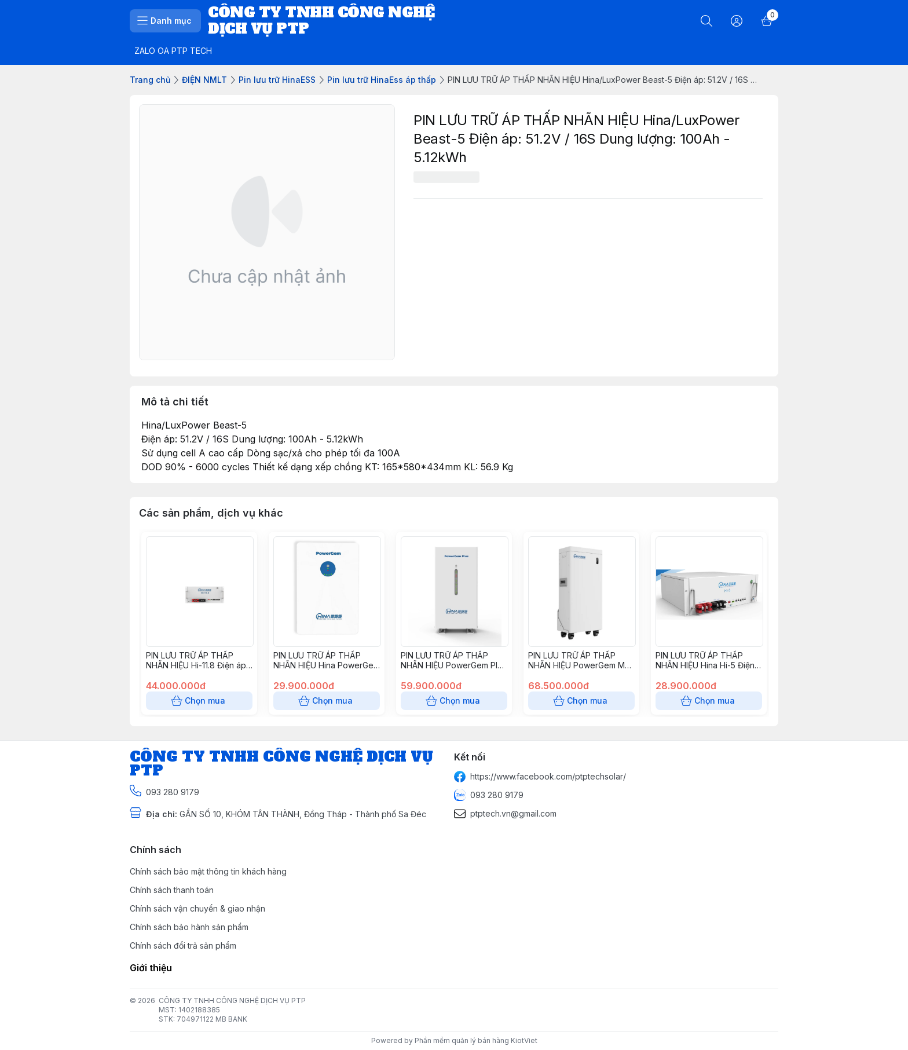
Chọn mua (199, 701)
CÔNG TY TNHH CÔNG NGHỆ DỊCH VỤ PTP (232, 1000)
